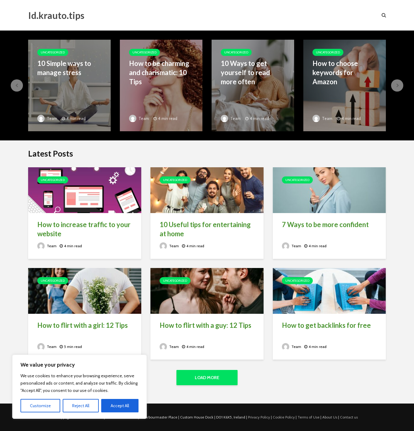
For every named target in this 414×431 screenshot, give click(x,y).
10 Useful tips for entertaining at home (205, 229)
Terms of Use (309, 417)
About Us (329, 417)
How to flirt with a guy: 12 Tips (205, 325)
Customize (40, 405)
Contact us (349, 417)
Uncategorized (53, 52)
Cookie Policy (284, 417)
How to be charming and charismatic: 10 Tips (159, 72)
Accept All (120, 405)
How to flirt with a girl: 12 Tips (82, 325)
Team (47, 118)
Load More (207, 377)
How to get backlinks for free (326, 325)
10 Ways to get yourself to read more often (245, 72)
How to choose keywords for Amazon (335, 72)
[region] (79, 387)
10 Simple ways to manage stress (64, 68)
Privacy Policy (259, 417)
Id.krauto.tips (56, 15)
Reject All (80, 405)
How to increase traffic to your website (84, 229)
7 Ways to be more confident (325, 224)
